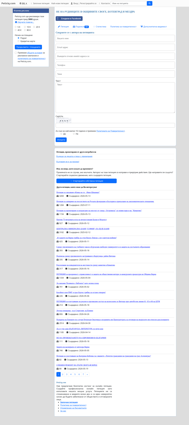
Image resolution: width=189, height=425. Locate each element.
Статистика (99, 26)
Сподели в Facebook (68, 18)
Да (64, 134)
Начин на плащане (24, 107)
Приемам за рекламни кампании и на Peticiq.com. (32, 129)
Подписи (81, 26)
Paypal (23, 110)
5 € (19, 99)
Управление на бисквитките (73, 408)
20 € (38, 99)
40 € (19, 102)
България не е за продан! (67, 162)
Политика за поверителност (123, 26)
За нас (63, 411)
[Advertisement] (31, 43)
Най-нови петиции (60, 3)
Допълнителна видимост (154, 26)
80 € (29, 102)
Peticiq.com (8, 3)
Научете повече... (24, 94)
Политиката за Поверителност (110, 131)
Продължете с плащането (28, 119)
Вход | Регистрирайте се (83, 3)
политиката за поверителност (32, 130)
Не (77, 134)
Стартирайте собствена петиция (86, 181)
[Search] (129, 3)
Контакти (104, 3)
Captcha (59, 116)
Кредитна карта (27, 113)
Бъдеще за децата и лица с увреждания (74, 156)
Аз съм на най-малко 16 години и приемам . (90, 131)
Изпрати (61, 139)
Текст (58, 81)
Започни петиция (39, 3)
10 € (29, 99)
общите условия (34, 125)
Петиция (63, 26)
